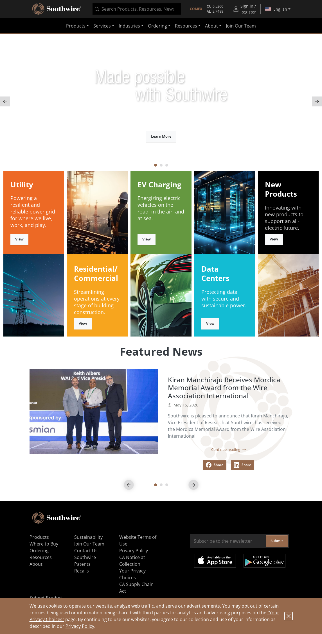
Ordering (39, 550)
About (36, 564)
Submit (277, 540)
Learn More (161, 136)
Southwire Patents (85, 560)
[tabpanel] (161, 101)
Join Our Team (241, 26)
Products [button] (75, 26)
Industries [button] (129, 26)
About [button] (211, 26)
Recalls (81, 571)
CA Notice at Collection (132, 560)
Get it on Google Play (264, 561)
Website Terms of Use (137, 540)
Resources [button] (186, 26)
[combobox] (137, 9)
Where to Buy (44, 544)
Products (39, 537)
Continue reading (228, 449)
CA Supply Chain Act (136, 587)
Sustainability (88, 537)
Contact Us (86, 550)
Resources (41, 557)
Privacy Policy (80, 626)
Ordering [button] (157, 26)
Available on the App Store (215, 561)
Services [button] (102, 26)
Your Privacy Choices (132, 574)
